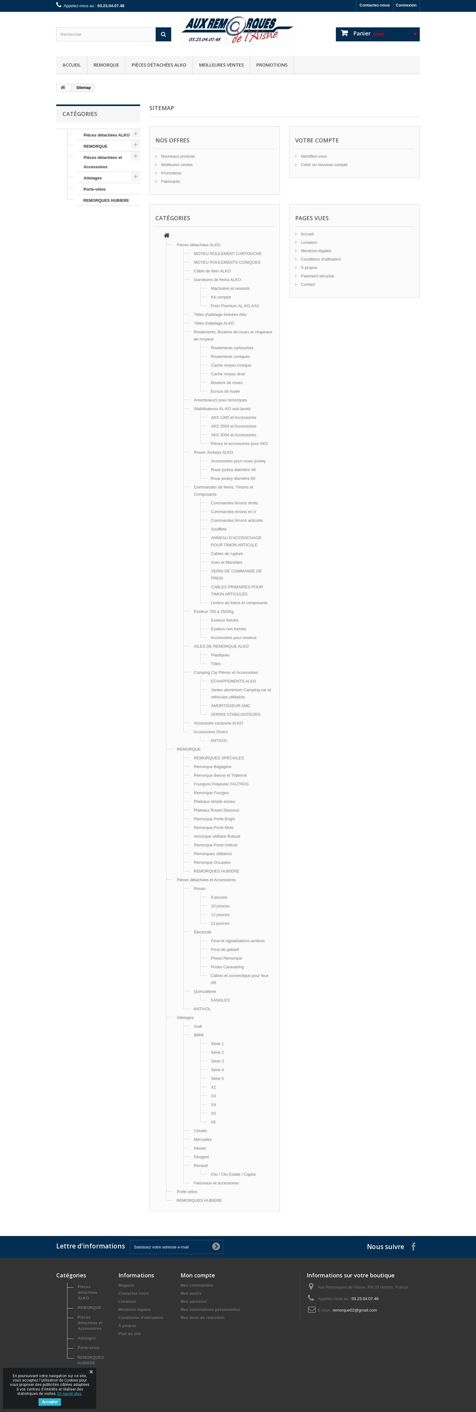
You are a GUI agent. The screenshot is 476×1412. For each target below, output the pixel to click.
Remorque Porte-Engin (214, 819)
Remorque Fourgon (211, 792)
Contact (307, 284)
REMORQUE (106, 65)
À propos (308, 267)
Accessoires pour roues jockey (238, 461)
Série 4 (217, 1069)
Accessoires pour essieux (233, 637)
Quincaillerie (205, 991)
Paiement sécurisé (317, 276)
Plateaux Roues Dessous (216, 810)
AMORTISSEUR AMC (230, 705)
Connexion (406, 5)
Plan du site (129, 1333)
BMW (199, 1035)
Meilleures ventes (221, 65)
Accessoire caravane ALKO (218, 723)
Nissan (200, 1148)
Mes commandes (197, 1285)
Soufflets (219, 529)
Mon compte (198, 1275)
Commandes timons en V (233, 511)
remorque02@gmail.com (355, 1310)
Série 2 (217, 1052)
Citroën (200, 1130)
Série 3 (217, 1061)
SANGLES (220, 1000)
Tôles (216, 663)
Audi (198, 1026)
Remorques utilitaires (213, 853)
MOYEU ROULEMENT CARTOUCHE (228, 253)
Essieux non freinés (228, 629)
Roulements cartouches (232, 347)
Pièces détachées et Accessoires (103, 162)
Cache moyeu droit (228, 374)
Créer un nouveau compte (324, 164)
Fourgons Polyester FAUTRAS (221, 784)
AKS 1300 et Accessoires (233, 417)
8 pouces (219, 897)
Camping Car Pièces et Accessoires (226, 672)
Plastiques (220, 655)
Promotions (271, 65)
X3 (213, 1096)
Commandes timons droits (234, 503)
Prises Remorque (226, 958)
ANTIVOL (219, 740)
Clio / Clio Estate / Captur (233, 1174)
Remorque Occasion (212, 862)
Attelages (93, 178)
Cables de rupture (227, 553)
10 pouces (220, 906)
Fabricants (170, 181)
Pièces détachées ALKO (159, 65)
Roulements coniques (230, 356)
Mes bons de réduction (203, 1317)
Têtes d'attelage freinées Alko (220, 314)
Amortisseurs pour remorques (220, 400)
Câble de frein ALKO (212, 271)
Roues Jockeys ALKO (213, 452)
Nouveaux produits (177, 156)
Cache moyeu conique (231, 365)
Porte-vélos (95, 189)
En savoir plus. (69, 1393)
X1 (213, 1087)
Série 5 (217, 1078)
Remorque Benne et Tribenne (220, 775)
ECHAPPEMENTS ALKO (233, 681)
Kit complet (221, 297)
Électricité (202, 932)
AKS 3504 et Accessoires (233, 426)
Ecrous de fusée (225, 391)
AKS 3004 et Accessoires (233, 435)
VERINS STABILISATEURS (235, 714)
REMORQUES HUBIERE (106, 200)
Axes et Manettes (226, 562)
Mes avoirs (191, 1293)
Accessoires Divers (211, 731)
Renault (201, 1165)
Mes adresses (194, 1301)
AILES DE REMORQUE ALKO (221, 646)
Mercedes (203, 1139)
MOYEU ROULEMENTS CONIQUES (227, 262)
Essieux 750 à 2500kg (214, 611)
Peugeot (201, 1157)
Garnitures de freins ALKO (217, 279)
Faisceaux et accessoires (216, 1183)
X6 (213, 1122)
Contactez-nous (374, 5)
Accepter (49, 1402)
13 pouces (220, 923)
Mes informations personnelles (210, 1309)
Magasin (126, 1285)
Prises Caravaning (227, 967)
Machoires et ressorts (230, 288)
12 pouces (220, 914)
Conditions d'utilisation (320, 259)
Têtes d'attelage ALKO (214, 323)
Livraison (308, 242)
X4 (213, 1104)
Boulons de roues (226, 382)
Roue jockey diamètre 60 (233, 478)
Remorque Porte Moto (214, 827)
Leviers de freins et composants (239, 602)
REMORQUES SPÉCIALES (219, 758)
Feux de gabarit (225, 949)
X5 (213, 1113)
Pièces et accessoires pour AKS (239, 443)
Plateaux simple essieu (214, 801)
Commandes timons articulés (237, 520)
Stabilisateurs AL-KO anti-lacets (222, 408)
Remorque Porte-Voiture (215, 845)
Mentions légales (315, 250)
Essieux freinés (224, 620)
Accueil (71, 65)
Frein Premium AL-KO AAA (235, 305)
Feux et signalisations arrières (238, 940)
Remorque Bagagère (212, 766)
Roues (200, 888)
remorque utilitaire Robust (217, 836)
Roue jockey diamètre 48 (233, 469)
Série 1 (217, 1043)
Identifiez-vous (313, 156)
